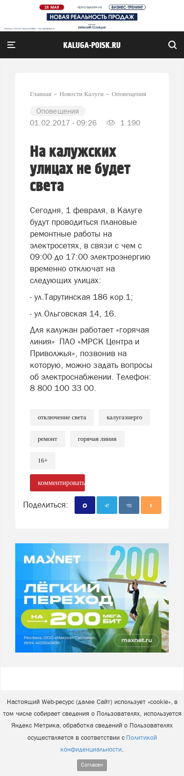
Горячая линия (97, 438)
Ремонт (47, 438)
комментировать (61, 482)
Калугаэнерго (124, 417)
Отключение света (62, 417)
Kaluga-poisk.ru (92, 45)
